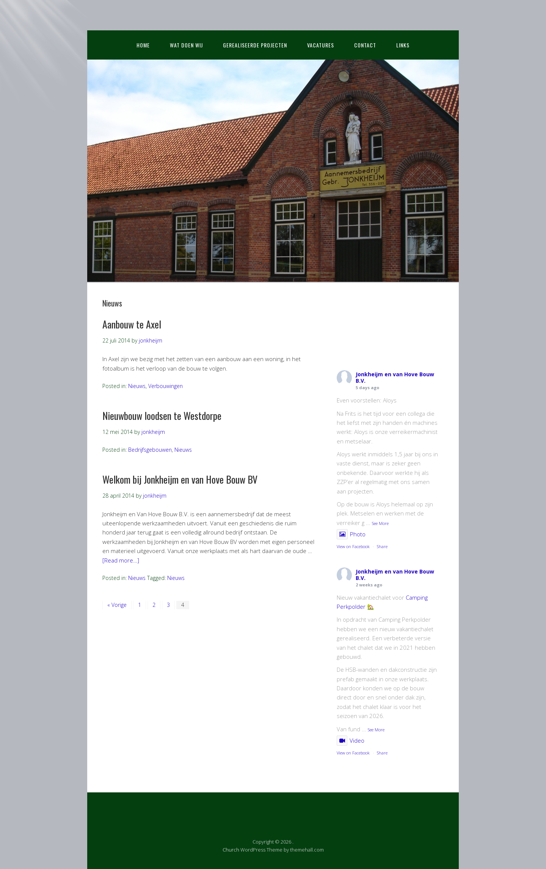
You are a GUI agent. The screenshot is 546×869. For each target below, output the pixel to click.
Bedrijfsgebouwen (150, 449)
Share (382, 546)
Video (350, 740)
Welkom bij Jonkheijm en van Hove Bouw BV (179, 479)
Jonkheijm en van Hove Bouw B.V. (395, 377)
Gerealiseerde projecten (255, 45)
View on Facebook (353, 546)
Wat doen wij (186, 45)
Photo (351, 534)
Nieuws (137, 386)
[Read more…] (120, 560)
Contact (365, 45)
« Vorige (117, 604)
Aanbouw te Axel (131, 324)
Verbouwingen (165, 386)
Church (231, 849)
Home (143, 45)
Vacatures (320, 45)
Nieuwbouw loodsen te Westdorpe (161, 415)
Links (403, 45)
